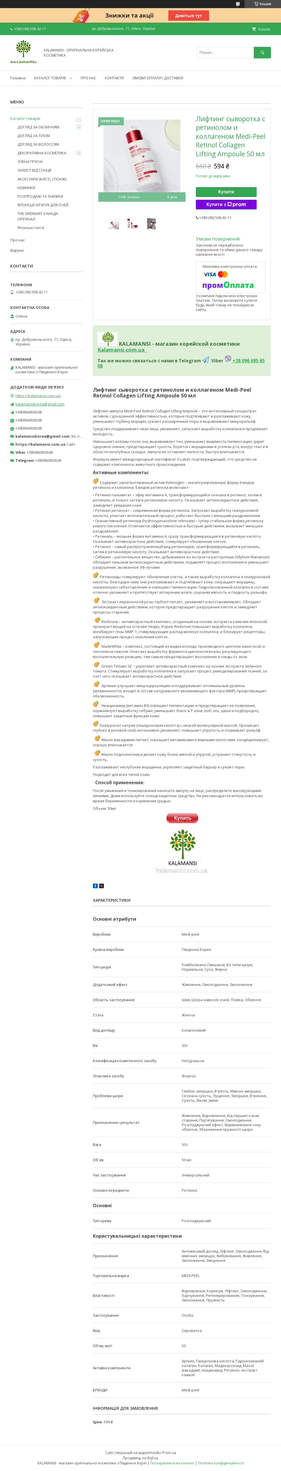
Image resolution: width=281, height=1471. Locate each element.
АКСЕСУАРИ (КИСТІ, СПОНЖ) (41, 179)
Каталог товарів (25, 118)
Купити (226, 191)
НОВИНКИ (26, 187)
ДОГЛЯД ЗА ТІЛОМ (33, 135)
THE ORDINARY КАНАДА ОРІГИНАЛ (37, 216)
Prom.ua (169, 1452)
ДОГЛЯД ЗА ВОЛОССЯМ (38, 144)
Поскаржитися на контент (172, 1463)
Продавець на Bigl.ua (140, 1457)
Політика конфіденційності (221, 1463)
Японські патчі (30, 227)
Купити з (226, 204)
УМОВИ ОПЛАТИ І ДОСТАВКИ (157, 77)
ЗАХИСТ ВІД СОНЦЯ (34, 170)
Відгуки (17, 250)
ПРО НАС (88, 77)
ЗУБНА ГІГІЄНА (30, 161)
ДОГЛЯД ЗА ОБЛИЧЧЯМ (38, 127)
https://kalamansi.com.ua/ (38, 395)
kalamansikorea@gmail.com (40, 404)
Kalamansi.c (112, 349)
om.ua (136, 349)
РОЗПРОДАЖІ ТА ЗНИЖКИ (40, 196)
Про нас (17, 240)
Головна (18, 77)
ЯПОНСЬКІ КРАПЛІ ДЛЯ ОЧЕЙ (43, 204)
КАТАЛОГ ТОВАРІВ (50, 77)
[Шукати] (262, 52)
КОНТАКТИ (114, 77)
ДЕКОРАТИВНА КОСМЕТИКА (41, 152)
